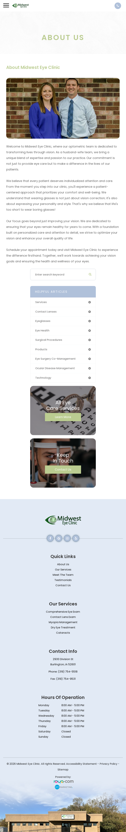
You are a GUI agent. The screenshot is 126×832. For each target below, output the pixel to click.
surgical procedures (48, 340)
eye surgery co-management (55, 359)
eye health (42, 330)
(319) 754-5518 (67, 672)
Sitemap (63, 769)
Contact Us (63, 469)
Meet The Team (63, 575)
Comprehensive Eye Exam (63, 612)
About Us (63, 564)
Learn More (63, 417)
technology (43, 378)
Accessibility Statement (81, 764)
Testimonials (63, 580)
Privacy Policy (108, 764)
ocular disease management (55, 368)
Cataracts (63, 633)
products (41, 349)
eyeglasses (42, 321)
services (41, 302)
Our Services (63, 569)
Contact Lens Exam (63, 617)
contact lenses (46, 312)
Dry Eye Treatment (63, 627)
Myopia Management (63, 622)
